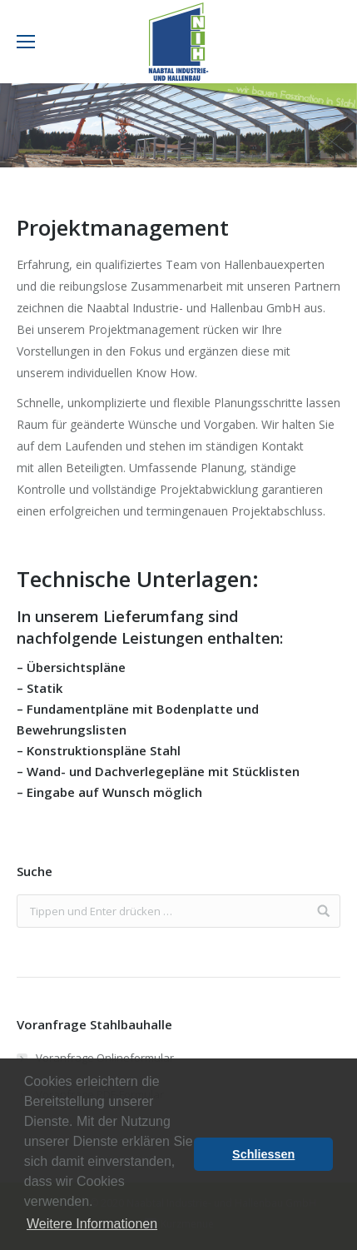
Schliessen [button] (263, 1154)
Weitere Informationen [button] (92, 1224)
